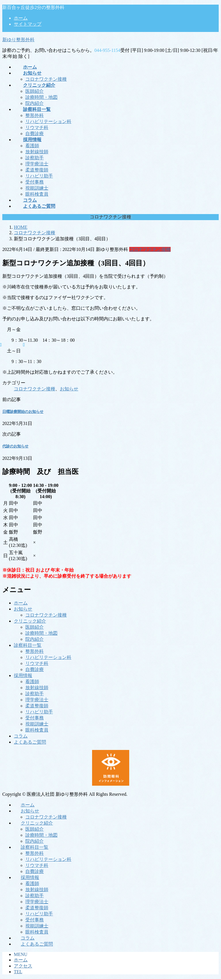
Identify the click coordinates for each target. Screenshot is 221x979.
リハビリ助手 (39, 175)
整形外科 (34, 115)
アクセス (23, 965)
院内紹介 (34, 103)
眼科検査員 (36, 194)
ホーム (21, 18)
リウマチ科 (36, 127)
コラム (21, 736)
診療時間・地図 (41, 97)
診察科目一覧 (27, 645)
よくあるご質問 (30, 742)
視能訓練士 (36, 188)
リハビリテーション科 (48, 121)
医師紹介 (34, 91)
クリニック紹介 (30, 621)
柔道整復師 (36, 169)
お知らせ (69, 388)
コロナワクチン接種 (46, 79)
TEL (18, 971)
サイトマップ (27, 24)
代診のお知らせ (15, 446)
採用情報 (23, 675)
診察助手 (34, 157)
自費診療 (34, 133)
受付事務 (34, 181)
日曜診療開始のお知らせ (22, 411)
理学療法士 (36, 163)
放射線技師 (36, 151)
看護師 (32, 145)
